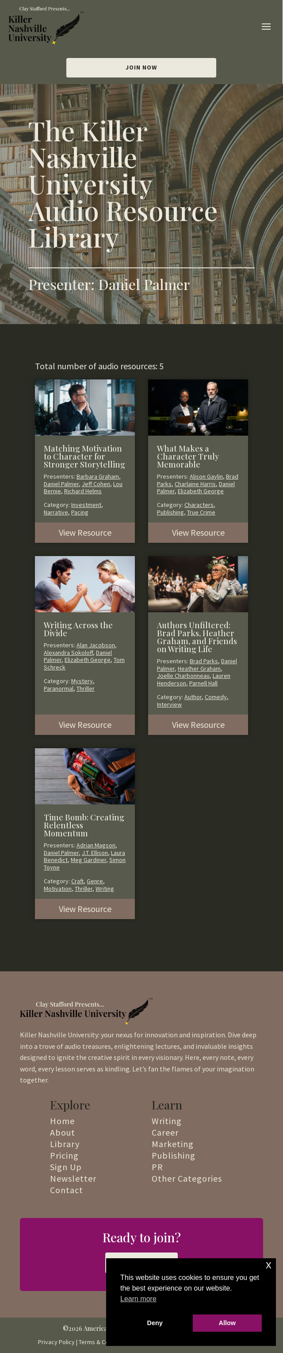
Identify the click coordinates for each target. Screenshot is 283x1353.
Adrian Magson (95, 845)
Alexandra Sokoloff (68, 653)
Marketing (173, 1143)
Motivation (58, 889)
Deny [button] (155, 1322)
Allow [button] (227, 1322)
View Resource (85, 532)
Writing (105, 889)
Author (193, 697)
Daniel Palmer (61, 484)
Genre (95, 881)
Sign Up (66, 1166)
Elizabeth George (201, 491)
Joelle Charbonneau (183, 676)
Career (165, 1132)
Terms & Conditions (104, 1342)
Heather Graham (199, 669)
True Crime (201, 512)
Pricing (64, 1155)
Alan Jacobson (95, 645)
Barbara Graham (97, 476)
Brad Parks (204, 661)
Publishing (170, 512)
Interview (169, 704)
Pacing (79, 512)
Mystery (82, 681)
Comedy (216, 697)
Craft (77, 881)
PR (157, 1166)
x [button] (269, 1264)
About (62, 1132)
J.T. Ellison (95, 853)
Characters (199, 505)
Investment (86, 505)
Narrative (56, 512)
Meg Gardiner (88, 860)
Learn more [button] (138, 1299)
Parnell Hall (203, 683)
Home (62, 1120)
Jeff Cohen (96, 484)
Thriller (85, 688)
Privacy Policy (56, 1342)
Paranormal (58, 688)
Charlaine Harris (195, 484)
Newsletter (73, 1178)
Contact (66, 1189)
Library (65, 1143)
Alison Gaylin (206, 476)
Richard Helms (83, 491)
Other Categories (187, 1178)
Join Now (141, 67)
